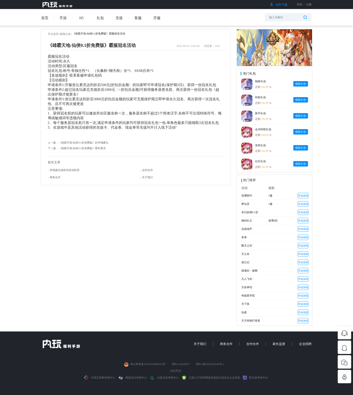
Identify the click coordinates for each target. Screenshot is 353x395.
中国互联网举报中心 (99, 377)
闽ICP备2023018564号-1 (210, 364)
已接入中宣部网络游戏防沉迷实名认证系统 (210, 377)
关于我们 (200, 344)
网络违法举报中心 (133, 377)
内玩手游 (175, 370)
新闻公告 (65, 34)
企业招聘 (305, 344)
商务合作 (226, 344)
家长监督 (279, 344)
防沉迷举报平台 (255, 377)
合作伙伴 (252, 344)
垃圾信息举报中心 (164, 377)
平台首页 (53, 34)
